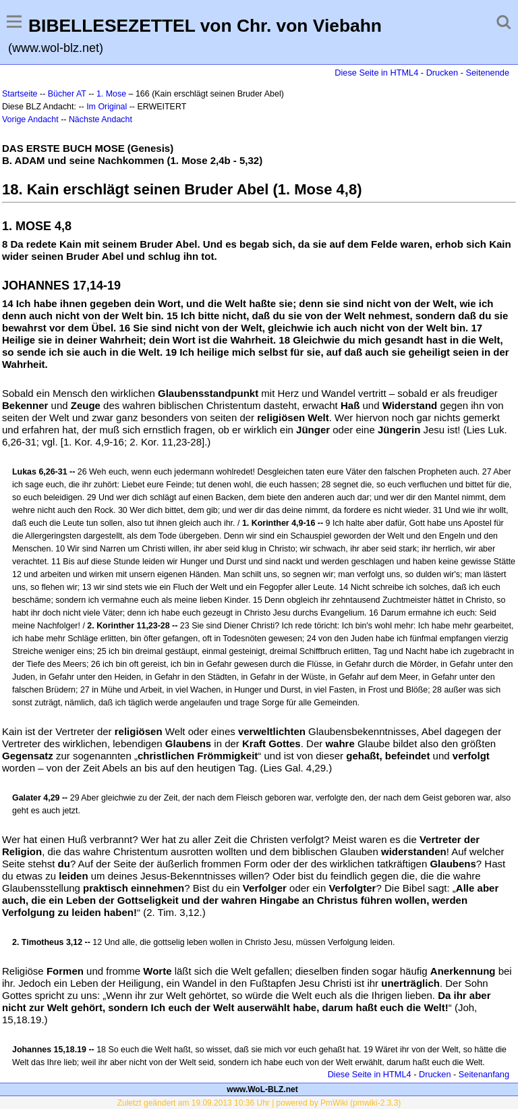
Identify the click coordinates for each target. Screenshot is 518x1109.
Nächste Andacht (100, 119)
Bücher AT (67, 94)
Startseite (20, 94)
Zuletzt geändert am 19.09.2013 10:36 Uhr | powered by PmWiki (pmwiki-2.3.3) (259, 1103)
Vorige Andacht (30, 119)
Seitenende (487, 72)
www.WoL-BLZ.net (262, 1089)
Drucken (442, 72)
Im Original (106, 106)
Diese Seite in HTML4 (376, 72)
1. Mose (111, 94)
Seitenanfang (484, 1074)
